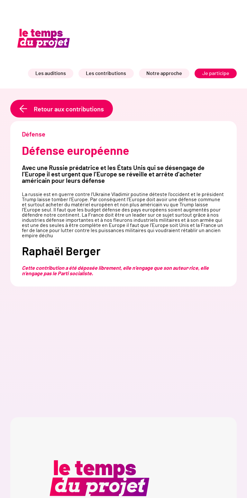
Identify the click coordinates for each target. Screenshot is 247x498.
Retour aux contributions (69, 109)
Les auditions (50, 73)
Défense (33, 134)
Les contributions (106, 73)
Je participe (215, 73)
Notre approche (164, 73)
